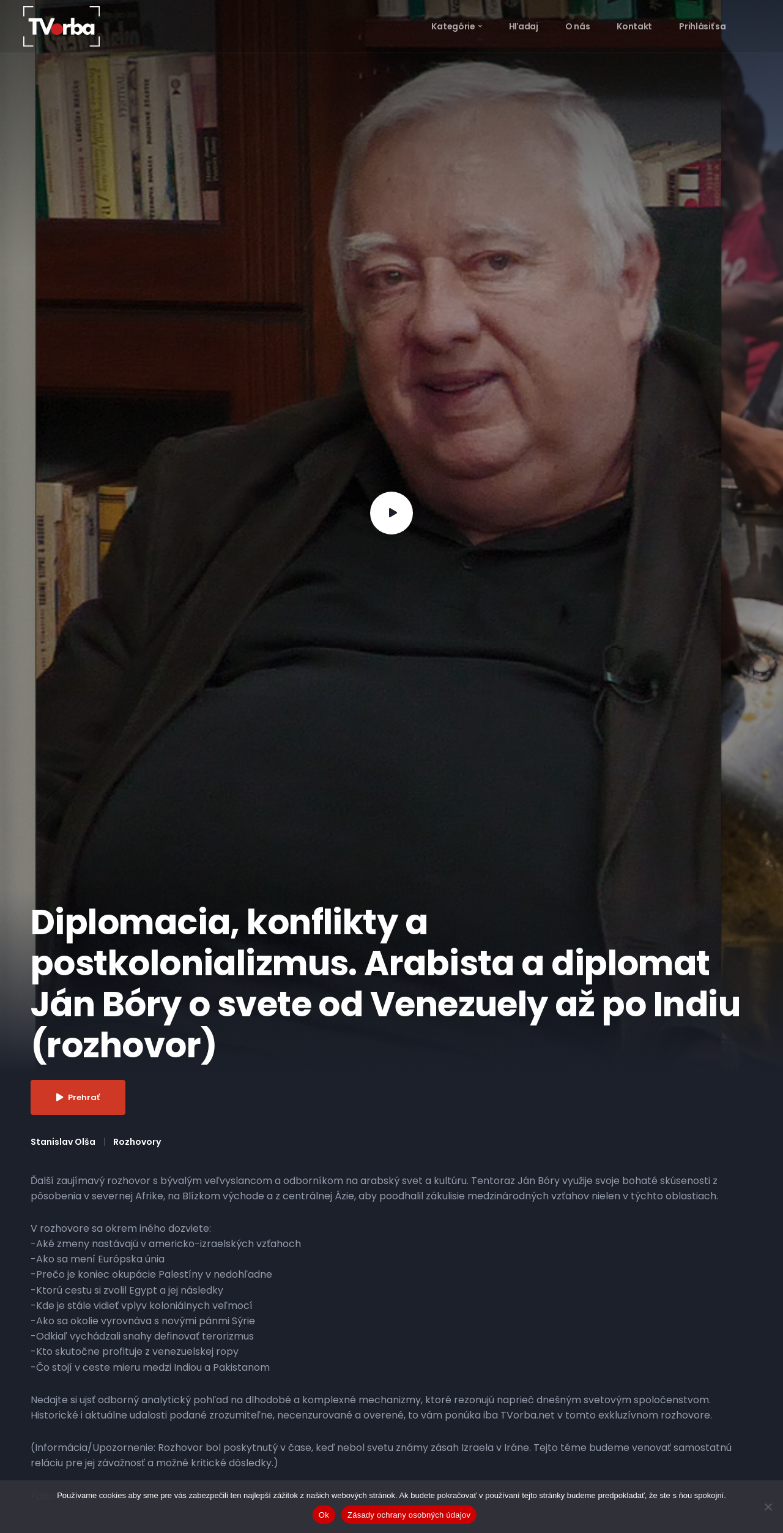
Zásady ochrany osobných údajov (408, 1515)
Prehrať (78, 1097)
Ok (324, 1515)
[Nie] (768, 1507)
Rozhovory (137, 1142)
